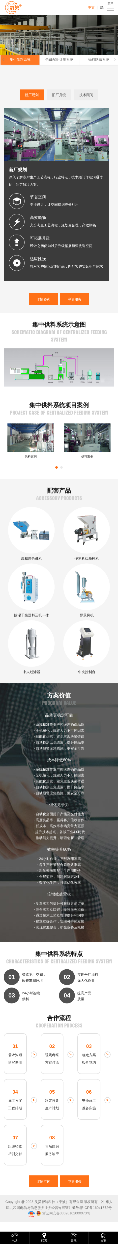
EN (102, 7)
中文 (91, 7)
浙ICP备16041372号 (96, 1208)
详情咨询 (43, 299)
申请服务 (75, 299)
